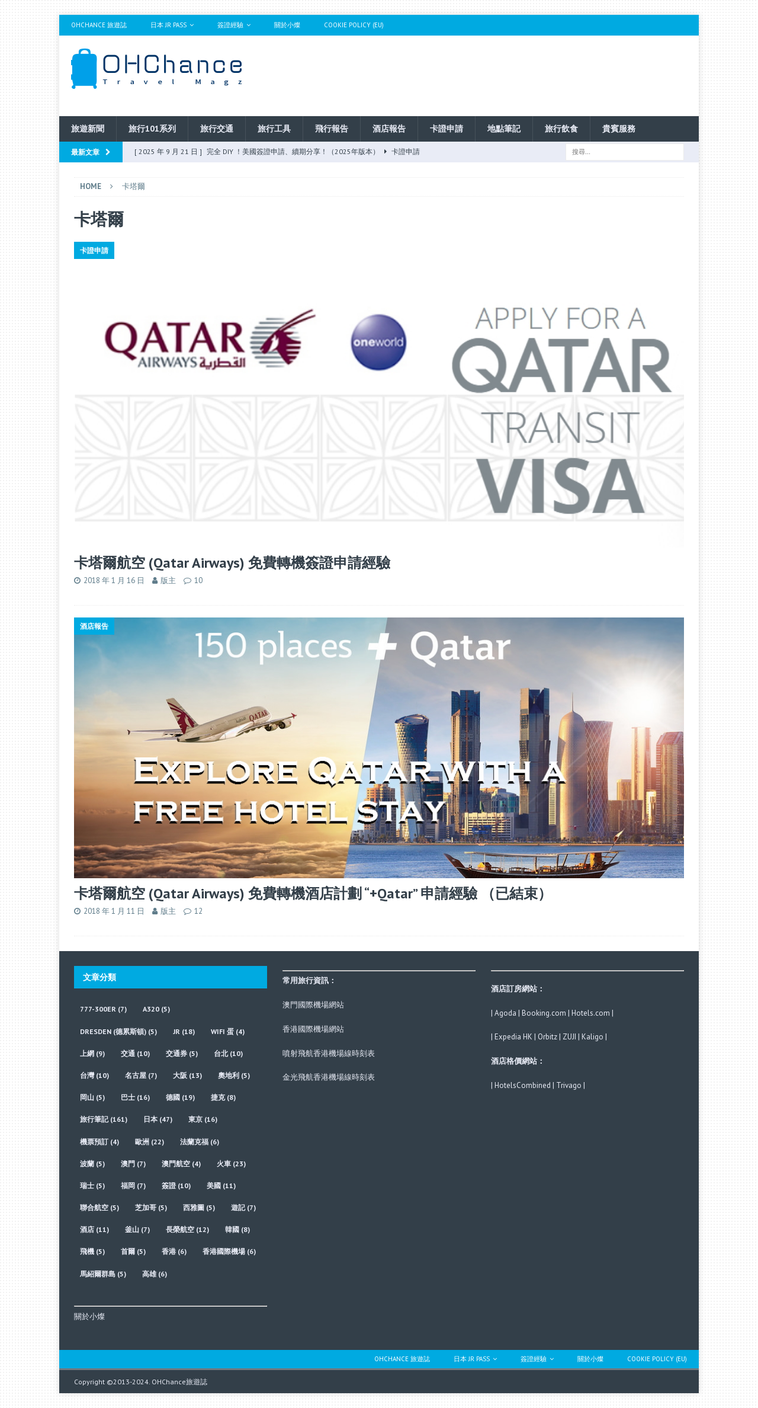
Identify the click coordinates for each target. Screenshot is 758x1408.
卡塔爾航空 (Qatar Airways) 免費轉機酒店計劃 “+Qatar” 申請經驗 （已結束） (313, 893)
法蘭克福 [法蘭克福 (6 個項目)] (199, 1141)
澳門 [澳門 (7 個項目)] (133, 1163)
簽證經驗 (230, 25)
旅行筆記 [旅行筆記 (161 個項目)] (103, 1119)
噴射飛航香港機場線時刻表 (328, 1053)
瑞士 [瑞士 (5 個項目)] (92, 1185)
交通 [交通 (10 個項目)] (135, 1053)
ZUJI (569, 1037)
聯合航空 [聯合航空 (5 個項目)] (99, 1207)
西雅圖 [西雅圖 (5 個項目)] (199, 1207)
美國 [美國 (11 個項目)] (221, 1185)
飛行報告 (331, 128)
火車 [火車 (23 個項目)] (231, 1163)
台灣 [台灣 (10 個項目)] (94, 1075)
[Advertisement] (493, 74)
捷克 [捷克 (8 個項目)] (223, 1097)
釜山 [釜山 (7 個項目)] (137, 1229)
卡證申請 (446, 128)
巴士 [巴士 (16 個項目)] (135, 1097)
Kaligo (592, 1037)
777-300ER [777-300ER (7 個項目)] (103, 1008)
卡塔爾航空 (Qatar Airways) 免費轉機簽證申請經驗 (232, 562)
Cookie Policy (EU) (354, 25)
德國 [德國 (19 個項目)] (180, 1097)
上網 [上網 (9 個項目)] (92, 1053)
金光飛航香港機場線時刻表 (328, 1077)
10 (198, 580)
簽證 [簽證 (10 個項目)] (176, 1185)
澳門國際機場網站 (313, 1005)
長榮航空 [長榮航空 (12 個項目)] (187, 1229)
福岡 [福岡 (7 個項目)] (133, 1185)
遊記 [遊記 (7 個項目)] (243, 1207)
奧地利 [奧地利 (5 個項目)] (234, 1075)
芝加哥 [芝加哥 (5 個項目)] (151, 1207)
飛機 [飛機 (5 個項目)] (92, 1251)
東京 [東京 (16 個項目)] (202, 1119)
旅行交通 (216, 128)
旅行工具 (274, 128)
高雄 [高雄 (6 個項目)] (154, 1273)
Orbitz (547, 1037)
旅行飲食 (561, 128)
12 (198, 911)
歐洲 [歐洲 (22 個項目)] (149, 1141)
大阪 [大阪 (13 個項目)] (187, 1075)
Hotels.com (590, 1013)
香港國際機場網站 (313, 1029)
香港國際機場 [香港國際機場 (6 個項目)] (229, 1251)
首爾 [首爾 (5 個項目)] (133, 1251)
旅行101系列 (152, 128)
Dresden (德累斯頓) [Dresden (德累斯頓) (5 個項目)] (118, 1031)
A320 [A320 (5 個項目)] (156, 1008)
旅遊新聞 (87, 128)
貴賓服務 (618, 128)
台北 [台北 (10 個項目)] (228, 1053)
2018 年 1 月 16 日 (113, 580)
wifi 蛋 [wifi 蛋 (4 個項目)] (228, 1031)
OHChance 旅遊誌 (99, 25)
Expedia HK (513, 1037)
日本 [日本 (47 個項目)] (157, 1119)
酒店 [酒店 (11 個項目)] (94, 1229)
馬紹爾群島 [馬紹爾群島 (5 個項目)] (103, 1273)
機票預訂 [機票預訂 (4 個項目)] (99, 1141)
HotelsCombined (522, 1085)
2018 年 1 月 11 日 (113, 911)
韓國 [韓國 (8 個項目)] (237, 1229)
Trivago (569, 1085)
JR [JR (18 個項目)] (184, 1031)
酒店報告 (389, 128)
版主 (168, 580)
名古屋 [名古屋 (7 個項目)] (141, 1075)
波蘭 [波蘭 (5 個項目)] (92, 1163)
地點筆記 (504, 128)
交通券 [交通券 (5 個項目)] (182, 1053)
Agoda (505, 1013)
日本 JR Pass (168, 25)
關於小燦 (287, 25)
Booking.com (544, 1013)
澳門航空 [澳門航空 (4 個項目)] (181, 1163)
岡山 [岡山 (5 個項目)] (92, 1097)
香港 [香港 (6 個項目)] (174, 1251)
